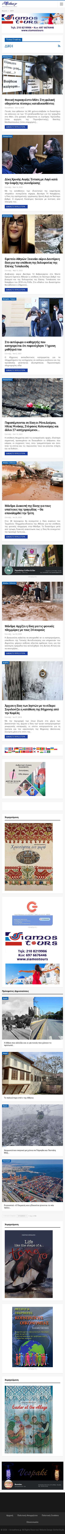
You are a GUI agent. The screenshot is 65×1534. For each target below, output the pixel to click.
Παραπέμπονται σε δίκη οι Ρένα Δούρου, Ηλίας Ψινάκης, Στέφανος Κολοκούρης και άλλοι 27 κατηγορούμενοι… (32, 426)
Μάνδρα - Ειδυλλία (9, 463)
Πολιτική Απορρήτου (27, 1512)
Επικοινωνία (32, 1519)
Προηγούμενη (9, 1213)
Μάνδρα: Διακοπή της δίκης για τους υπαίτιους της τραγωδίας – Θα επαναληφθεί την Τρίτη (28, 509)
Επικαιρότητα (7, 57)
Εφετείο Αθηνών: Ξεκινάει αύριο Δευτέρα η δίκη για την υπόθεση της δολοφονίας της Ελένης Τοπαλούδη (32, 262)
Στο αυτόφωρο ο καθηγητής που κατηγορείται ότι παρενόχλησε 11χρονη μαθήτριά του (30, 345)
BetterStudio (58, 1527)
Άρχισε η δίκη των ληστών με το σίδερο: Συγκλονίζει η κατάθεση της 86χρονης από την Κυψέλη (32, 709)
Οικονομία (6, 1158)
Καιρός (5, 1103)
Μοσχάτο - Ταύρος (9, 299)
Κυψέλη (5, 662)
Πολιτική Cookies (50, 1512)
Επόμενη (22, 1213)
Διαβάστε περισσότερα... (16, 127)
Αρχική (5, 995)
